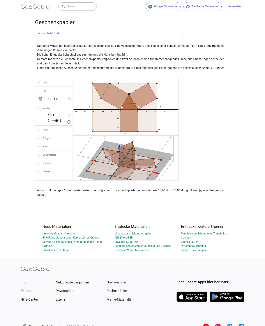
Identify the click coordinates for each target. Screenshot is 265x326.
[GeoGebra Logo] (35, 6)
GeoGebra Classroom (202, 6)
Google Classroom (162, 6)
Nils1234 (53, 33)
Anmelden (234, 6)
